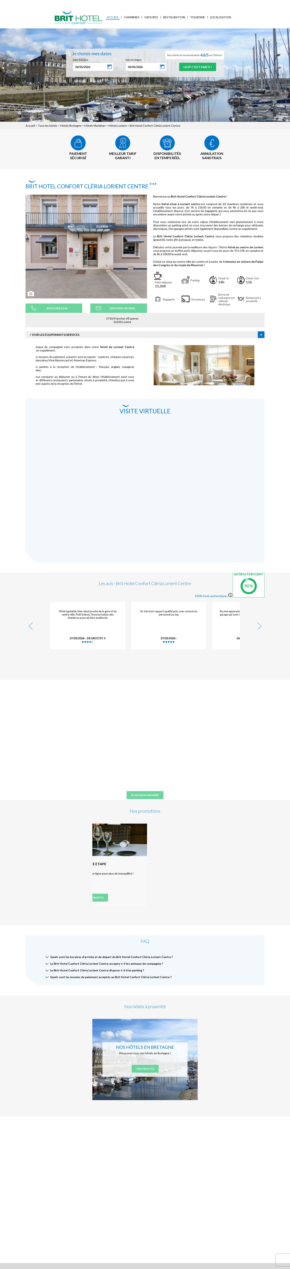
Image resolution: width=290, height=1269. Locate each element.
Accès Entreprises (96, 3)
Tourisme (197, 17)
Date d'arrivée (80, 59)
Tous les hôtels (47, 125)
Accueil (113, 17)
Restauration (174, 17)
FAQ (123, 3)
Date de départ (133, 59)
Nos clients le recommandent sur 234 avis (194, 55)
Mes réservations (70, 3)
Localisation (220, 17)
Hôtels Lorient (118, 125)
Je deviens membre (145, 795)
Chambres (131, 17)
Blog (114, 3)
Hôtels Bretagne (70, 125)
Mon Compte (260, 2)
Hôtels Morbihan (95, 125)
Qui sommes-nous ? (44, 3)
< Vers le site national (16, 3)
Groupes (151, 17)
